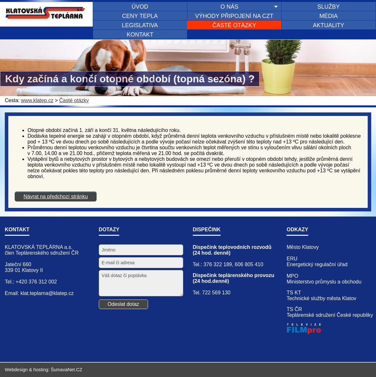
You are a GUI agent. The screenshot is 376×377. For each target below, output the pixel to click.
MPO (292, 276)
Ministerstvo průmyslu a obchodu (323, 281)
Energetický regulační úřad (316, 264)
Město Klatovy (302, 247)
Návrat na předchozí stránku (56, 196)
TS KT (293, 292)
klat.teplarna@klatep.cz (47, 293)
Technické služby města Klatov (321, 298)
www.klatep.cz (37, 100)
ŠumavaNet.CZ (66, 369)
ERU (291, 258)
